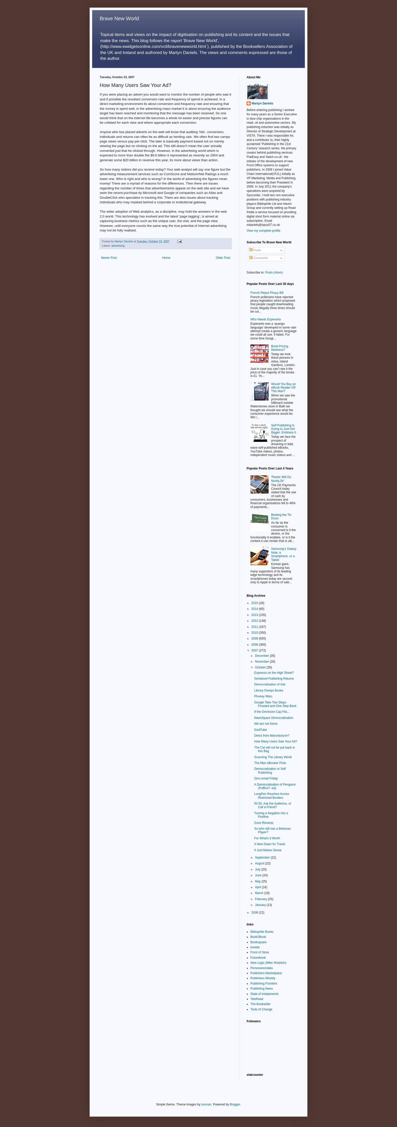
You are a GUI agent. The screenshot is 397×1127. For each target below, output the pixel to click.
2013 (255, 615)
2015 (255, 603)
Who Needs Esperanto (265, 319)
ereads (255, 947)
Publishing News (261, 988)
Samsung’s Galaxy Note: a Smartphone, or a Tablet (283, 554)
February (261, 899)
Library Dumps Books (268, 690)
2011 (255, 627)
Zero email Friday (266, 778)
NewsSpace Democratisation (273, 718)
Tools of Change (261, 1009)
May (258, 881)
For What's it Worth (267, 838)
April (258, 887)
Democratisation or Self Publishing (270, 770)
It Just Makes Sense (268, 850)
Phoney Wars (263, 696)
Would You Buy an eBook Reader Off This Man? (283, 387)
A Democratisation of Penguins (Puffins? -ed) (275, 786)
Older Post (223, 258)
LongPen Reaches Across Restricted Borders (271, 795)
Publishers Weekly (262, 978)
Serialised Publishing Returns (274, 678)
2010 (255, 632)
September (263, 857)
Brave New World (119, 18)
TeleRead (256, 999)
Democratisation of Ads (269, 684)
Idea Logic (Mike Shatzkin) (268, 963)
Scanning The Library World (273, 757)
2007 (255, 650)
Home (166, 258)
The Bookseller (260, 1004)
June (258, 875)
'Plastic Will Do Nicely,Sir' (281, 478)
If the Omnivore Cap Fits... (272, 712)
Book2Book (258, 937)
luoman (206, 1104)
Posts (255, 250)
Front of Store (259, 952)
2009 (255, 638)
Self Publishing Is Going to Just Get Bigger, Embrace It (283, 429)
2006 (255, 912)
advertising (118, 245)
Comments (258, 258)
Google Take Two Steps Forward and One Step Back (275, 704)
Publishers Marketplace (266, 973)
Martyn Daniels (262, 103)
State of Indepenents (264, 994)
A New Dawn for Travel (269, 844)
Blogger (235, 1104)
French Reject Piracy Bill (267, 293)
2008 (255, 644)
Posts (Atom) (274, 272)
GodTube (260, 730)
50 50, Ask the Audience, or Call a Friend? (272, 805)
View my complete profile (263, 230)
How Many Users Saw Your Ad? (275, 741)
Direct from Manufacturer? (271, 735)
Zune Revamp (263, 823)
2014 (255, 609)
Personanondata (261, 968)
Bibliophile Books (261, 932)
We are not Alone (265, 723)
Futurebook (258, 957)
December (262, 656)
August (260, 863)
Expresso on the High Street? (274, 673)
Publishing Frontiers (263, 983)
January (261, 905)
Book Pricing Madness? (279, 348)
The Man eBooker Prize (270, 763)
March (259, 893)
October (261, 667)
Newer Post (109, 258)
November (262, 661)
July (258, 869)
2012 (255, 621)
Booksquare (258, 942)
